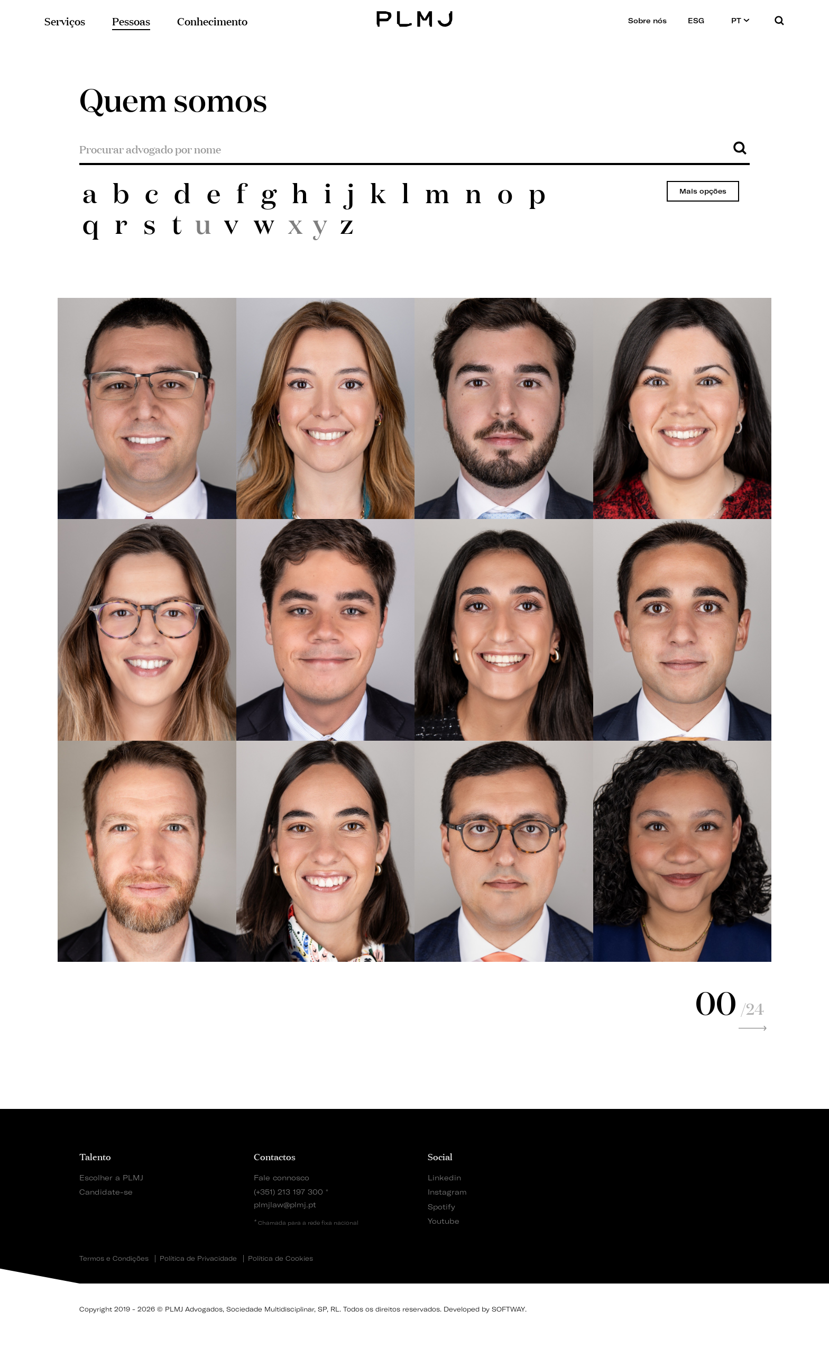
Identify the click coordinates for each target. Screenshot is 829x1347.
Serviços (64, 20)
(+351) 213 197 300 (288, 1191)
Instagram (447, 1191)
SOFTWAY (508, 1309)
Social (440, 1156)
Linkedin (444, 1177)
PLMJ (415, 17)
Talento (95, 1156)
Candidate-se (106, 1191)
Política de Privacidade (198, 1258)
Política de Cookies (280, 1258)
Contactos (275, 1156)
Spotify (441, 1206)
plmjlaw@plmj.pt (285, 1204)
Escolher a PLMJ (111, 1177)
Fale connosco (281, 1177)
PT (740, 20)
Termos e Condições (114, 1258)
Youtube (443, 1220)
